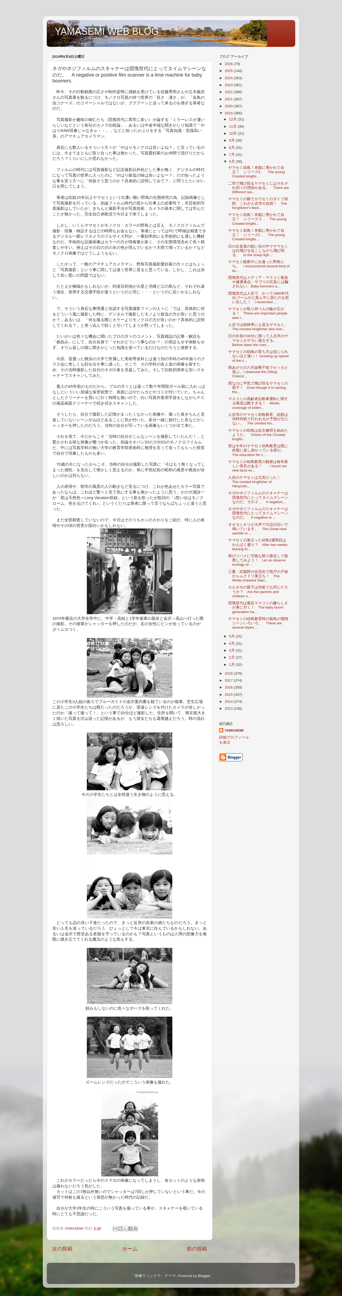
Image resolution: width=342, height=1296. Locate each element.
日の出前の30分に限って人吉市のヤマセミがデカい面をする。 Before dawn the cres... (258, 340)
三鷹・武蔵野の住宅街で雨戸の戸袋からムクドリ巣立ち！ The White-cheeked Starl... (258, 576)
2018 (229, 673)
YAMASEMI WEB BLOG (107, 31)
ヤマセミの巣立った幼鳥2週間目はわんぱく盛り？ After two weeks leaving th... (257, 544)
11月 (233, 126)
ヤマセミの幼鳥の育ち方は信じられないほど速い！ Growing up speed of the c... (258, 356)
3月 (232, 650)
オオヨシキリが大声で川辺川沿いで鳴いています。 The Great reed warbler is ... (258, 529)
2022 (229, 92)
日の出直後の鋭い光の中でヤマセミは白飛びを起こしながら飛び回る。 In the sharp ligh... (258, 250)
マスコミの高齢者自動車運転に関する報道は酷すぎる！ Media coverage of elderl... (258, 403)
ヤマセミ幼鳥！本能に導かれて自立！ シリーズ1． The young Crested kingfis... (256, 235)
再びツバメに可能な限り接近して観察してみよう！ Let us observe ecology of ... (258, 560)
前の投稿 (197, 1249)
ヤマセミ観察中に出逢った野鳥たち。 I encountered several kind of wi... (259, 266)
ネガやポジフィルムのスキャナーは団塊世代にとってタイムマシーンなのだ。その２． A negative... (258, 497)
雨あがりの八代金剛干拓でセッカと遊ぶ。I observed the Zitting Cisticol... (258, 372)
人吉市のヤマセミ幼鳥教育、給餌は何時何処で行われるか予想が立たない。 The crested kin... (258, 419)
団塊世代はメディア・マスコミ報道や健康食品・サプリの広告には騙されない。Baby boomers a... (258, 282)
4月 (232, 643)
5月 (232, 636)
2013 (229, 708)
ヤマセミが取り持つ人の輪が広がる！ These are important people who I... (257, 313)
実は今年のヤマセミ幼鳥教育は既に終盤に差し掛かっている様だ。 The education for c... (258, 450)
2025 (229, 71)
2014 (229, 702)
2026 (229, 64)
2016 (229, 687)
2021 (229, 99)
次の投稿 (62, 1249)
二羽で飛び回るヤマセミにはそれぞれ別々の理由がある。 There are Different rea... (258, 187)
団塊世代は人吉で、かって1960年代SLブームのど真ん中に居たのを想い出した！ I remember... (258, 297)
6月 (232, 161)
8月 (232, 148)
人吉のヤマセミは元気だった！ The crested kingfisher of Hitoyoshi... (256, 482)
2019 (229, 113)
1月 (232, 665)
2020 (229, 106)
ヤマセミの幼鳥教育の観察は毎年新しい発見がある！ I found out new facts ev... (258, 466)
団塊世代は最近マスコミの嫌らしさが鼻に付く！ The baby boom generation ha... (258, 607)
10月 (233, 133)
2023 (229, 85)
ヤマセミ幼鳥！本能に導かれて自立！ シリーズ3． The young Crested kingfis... (256, 172)
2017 (229, 680)
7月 (232, 155)
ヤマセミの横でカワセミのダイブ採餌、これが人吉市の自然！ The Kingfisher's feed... (258, 203)
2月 (232, 657)
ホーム (129, 1249)
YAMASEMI (234, 730)
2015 (229, 695)
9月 (232, 140)
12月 (233, 119)
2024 (229, 78)
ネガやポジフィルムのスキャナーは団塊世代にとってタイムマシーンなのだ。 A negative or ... (258, 513)
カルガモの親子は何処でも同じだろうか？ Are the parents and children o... (258, 591)
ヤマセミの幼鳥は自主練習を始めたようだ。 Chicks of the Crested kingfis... (258, 434)
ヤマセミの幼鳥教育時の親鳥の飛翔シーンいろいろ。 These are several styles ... (258, 623)
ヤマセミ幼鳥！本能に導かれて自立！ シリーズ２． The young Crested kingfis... (257, 219)
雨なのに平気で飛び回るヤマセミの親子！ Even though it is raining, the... (258, 387)
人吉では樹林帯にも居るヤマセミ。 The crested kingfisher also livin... (260, 327)
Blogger (204, 1276)
